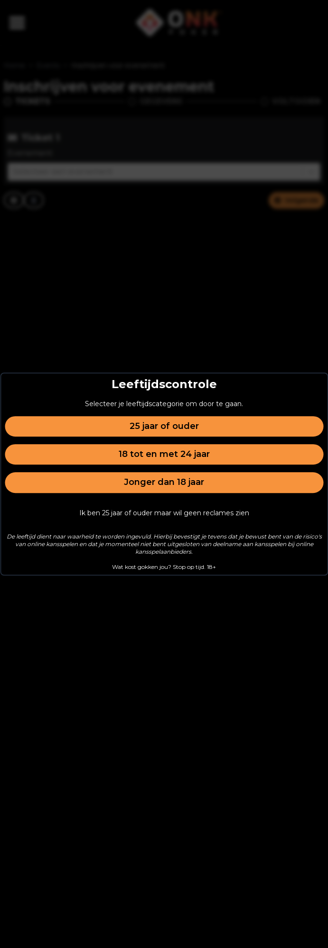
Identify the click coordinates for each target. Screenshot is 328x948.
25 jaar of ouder (164, 426)
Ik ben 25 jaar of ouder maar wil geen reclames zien (164, 513)
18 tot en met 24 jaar (164, 454)
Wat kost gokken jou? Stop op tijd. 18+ (164, 566)
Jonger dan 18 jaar (164, 482)
